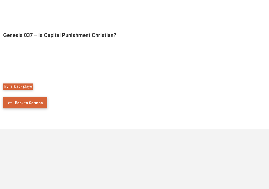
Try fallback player (18, 86)
